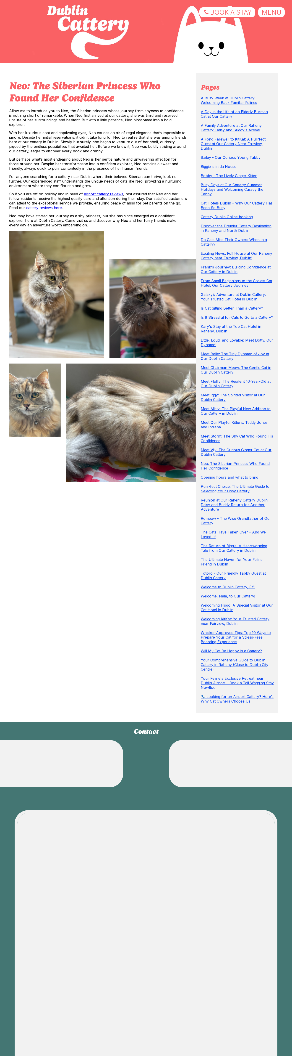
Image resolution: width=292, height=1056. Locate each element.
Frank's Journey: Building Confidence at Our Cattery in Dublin (236, 269)
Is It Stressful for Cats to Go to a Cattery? (237, 317)
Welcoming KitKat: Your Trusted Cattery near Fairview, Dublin (235, 621)
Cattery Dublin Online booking (227, 217)
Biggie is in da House (218, 166)
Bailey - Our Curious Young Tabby (231, 157)
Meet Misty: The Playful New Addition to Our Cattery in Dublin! (236, 411)
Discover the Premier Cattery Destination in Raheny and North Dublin (236, 228)
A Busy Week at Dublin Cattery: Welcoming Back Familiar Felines (229, 100)
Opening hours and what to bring (229, 477)
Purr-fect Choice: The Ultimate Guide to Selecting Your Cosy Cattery (235, 488)
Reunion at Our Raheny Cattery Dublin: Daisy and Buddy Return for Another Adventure (235, 505)
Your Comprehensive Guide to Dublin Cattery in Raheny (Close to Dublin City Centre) (234, 664)
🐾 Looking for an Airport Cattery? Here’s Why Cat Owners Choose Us (237, 698)
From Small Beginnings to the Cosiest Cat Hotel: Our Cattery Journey (236, 283)
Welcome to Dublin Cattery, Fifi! (228, 587)
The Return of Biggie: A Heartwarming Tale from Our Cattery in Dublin (234, 548)
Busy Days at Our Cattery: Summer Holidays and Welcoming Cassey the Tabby (232, 189)
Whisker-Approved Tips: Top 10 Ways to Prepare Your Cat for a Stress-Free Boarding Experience (236, 637)
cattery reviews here (44, 207)
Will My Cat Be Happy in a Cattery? (231, 651)
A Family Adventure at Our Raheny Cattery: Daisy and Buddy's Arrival (231, 127)
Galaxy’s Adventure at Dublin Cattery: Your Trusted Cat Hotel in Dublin (233, 296)
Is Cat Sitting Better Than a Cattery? (232, 308)
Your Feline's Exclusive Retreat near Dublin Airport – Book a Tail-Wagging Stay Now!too (237, 683)
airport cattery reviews (103, 194)
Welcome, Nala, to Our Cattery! (228, 596)
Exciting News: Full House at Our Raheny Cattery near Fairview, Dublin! (236, 255)
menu (271, 12)
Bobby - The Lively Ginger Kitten (229, 175)
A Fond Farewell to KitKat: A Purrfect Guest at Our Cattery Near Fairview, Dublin (233, 144)
